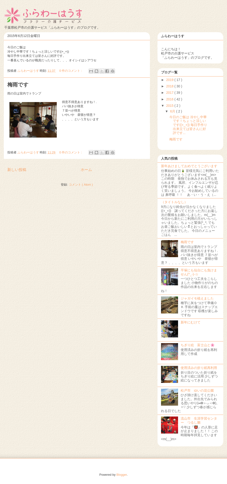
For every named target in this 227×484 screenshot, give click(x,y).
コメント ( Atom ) (81, 184)
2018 (170, 86)
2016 (170, 99)
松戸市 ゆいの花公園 (197, 390)
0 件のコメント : (71, 70)
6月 (173, 111)
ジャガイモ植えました (197, 298)
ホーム (86, 170)
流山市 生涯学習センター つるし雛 (199, 420)
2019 (170, 80)
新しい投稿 (16, 170)
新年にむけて (191, 322)
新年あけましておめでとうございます (189, 166)
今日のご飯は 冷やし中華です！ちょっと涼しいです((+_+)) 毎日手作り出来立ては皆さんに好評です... (188, 125)
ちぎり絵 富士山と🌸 (197, 345)
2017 (170, 92)
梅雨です (18, 85)
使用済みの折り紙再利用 (199, 368)
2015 (170, 106)
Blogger (121, 474)
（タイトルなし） (174, 202)
